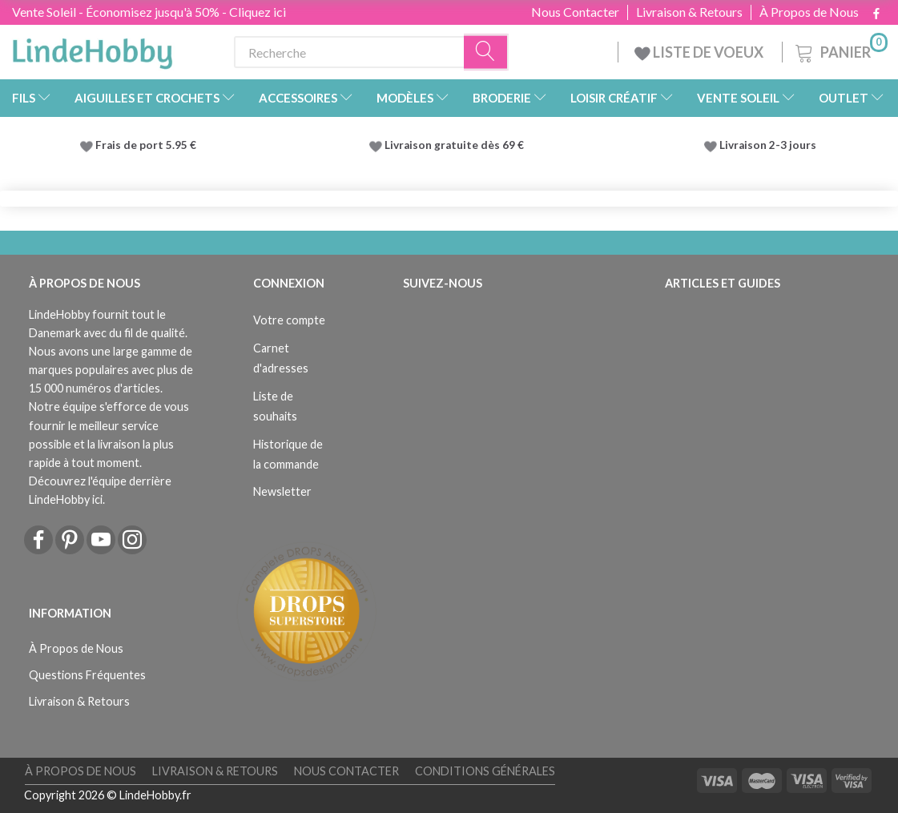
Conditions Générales (485, 771)
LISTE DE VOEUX (700, 52)
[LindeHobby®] (92, 48)
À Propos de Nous (809, 12)
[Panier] (840, 50)
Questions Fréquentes (87, 675)
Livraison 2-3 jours (767, 145)
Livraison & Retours (689, 12)
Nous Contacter (575, 12)
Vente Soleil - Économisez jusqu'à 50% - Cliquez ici (149, 11)
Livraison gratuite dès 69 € (457, 145)
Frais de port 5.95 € (145, 145)
